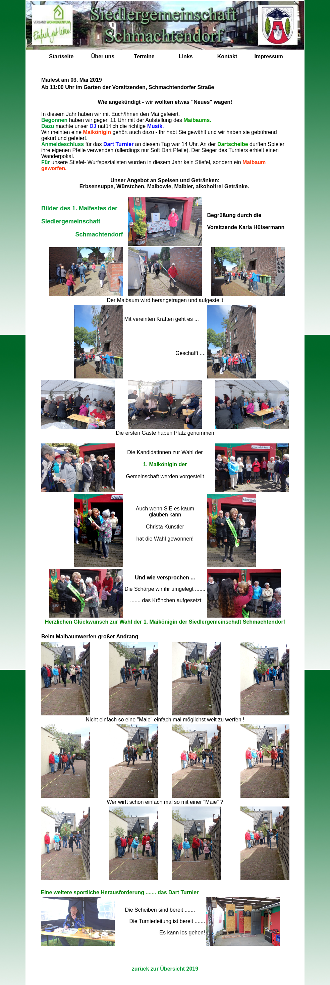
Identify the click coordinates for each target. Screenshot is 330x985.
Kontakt (227, 56)
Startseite (61, 56)
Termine (144, 56)
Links (186, 56)
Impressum (268, 56)
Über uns (102, 56)
